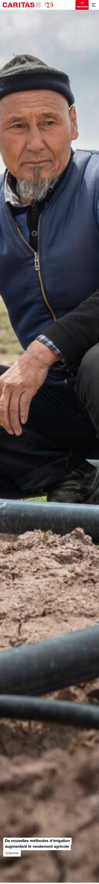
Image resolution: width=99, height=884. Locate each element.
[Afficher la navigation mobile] (93, 4)
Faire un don (82, 4)
